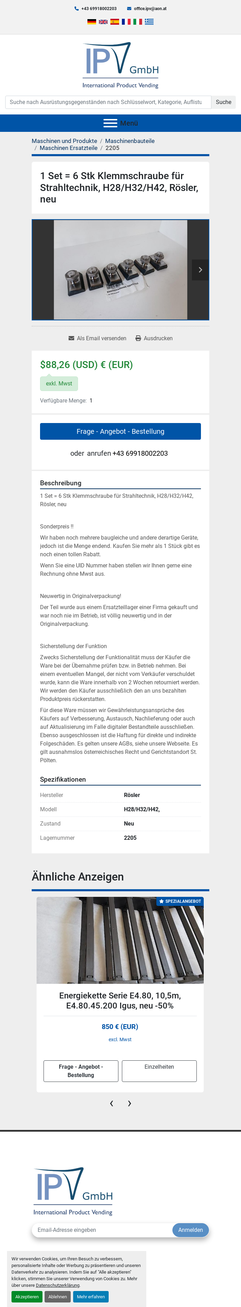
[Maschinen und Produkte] (64, 140)
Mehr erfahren (91, 1296)
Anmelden (190, 1230)
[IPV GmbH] (73, 1190)
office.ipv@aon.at (150, 8)
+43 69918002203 (99, 8)
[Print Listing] (154, 338)
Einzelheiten (159, 1066)
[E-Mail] (102, 1230)
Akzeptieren (27, 1296)
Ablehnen (57, 1296)
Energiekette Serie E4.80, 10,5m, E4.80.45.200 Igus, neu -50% (120, 1001)
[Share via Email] (97, 338)
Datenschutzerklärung (57, 1285)
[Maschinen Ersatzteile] (69, 147)
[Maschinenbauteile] (130, 140)
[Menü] (110, 123)
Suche (223, 102)
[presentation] (111, 1102)
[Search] (108, 102)
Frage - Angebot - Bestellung (120, 431)
